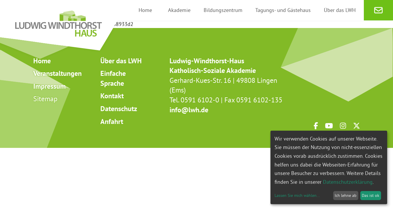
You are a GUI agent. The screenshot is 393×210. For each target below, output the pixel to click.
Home (42, 60)
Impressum (49, 86)
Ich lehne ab (346, 195)
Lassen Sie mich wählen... (297, 195)
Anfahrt (111, 121)
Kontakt (112, 95)
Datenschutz (118, 108)
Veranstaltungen (57, 73)
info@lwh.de (189, 109)
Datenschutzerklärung (348, 181)
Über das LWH (121, 60)
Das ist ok (370, 195)
